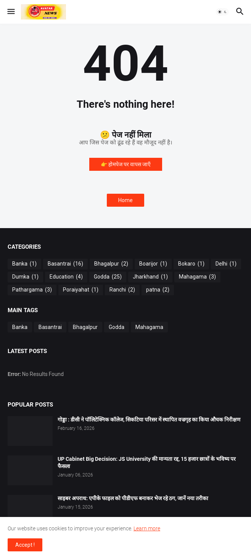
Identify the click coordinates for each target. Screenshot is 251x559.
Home (125, 200)
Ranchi (122, 290)
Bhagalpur (111, 264)
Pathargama (32, 290)
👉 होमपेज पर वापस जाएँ (126, 164)
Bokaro (191, 264)
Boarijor (153, 264)
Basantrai (65, 264)
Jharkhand (150, 277)
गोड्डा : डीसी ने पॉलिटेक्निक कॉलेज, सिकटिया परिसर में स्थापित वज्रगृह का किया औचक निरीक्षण (149, 419)
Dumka (25, 277)
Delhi (226, 264)
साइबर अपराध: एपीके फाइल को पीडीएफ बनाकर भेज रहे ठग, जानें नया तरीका (133, 498)
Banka (24, 264)
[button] (10, 11)
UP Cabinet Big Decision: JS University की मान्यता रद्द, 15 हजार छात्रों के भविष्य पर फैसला (147, 462)
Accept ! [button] (25, 545)
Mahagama (197, 277)
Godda (108, 277)
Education (66, 277)
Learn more (147, 528)
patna (157, 290)
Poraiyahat (80, 290)
